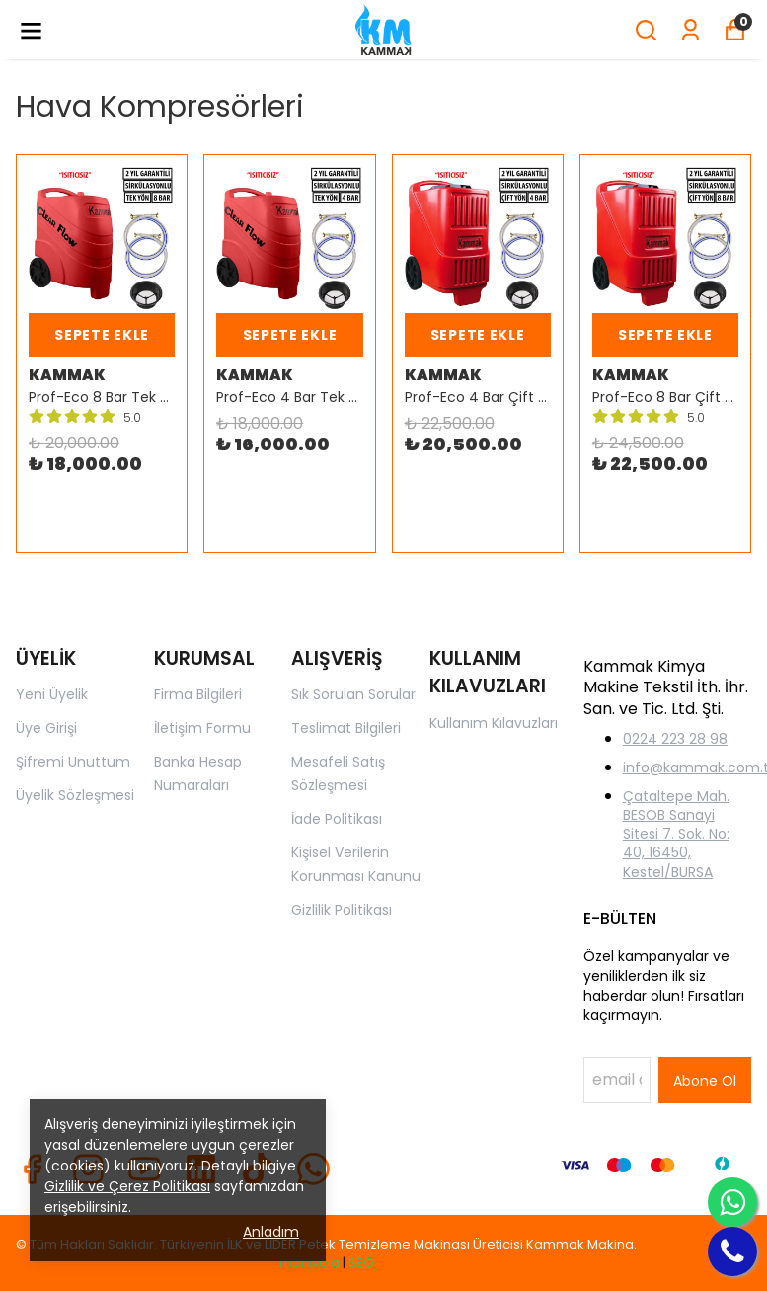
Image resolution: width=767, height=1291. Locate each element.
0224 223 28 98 (675, 739)
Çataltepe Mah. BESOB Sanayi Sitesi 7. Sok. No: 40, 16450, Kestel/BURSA (676, 834)
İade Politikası (336, 819)
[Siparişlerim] (690, 30)
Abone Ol (704, 1080)
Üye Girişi (46, 728)
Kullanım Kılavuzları (493, 723)
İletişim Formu (202, 728)
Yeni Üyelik (52, 694)
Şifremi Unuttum (73, 761)
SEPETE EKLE (101, 335)
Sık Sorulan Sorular (353, 694)
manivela (309, 1262)
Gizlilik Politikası (341, 910)
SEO (361, 1262)
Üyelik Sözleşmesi (75, 795)
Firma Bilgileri (198, 694)
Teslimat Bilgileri (346, 728)
